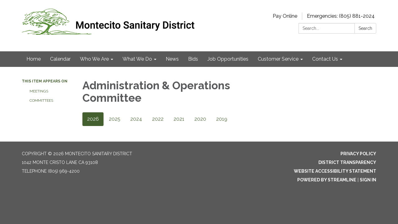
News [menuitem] (172, 59)
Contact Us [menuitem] (325, 59)
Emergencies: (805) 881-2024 (341, 16)
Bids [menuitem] (193, 59)
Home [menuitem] (33, 59)
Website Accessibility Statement (335, 171)
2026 (93, 119)
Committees (41, 100)
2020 (200, 119)
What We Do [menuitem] (137, 59)
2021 (179, 119)
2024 (136, 119)
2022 (158, 119)
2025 (114, 119)
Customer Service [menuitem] (278, 59)
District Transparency (347, 162)
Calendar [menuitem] (60, 59)
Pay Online (285, 16)
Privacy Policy (358, 153)
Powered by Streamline (326, 179)
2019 (221, 119)
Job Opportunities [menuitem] (227, 59)
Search (365, 28)
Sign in (368, 179)
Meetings (39, 91)
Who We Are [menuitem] (94, 59)
